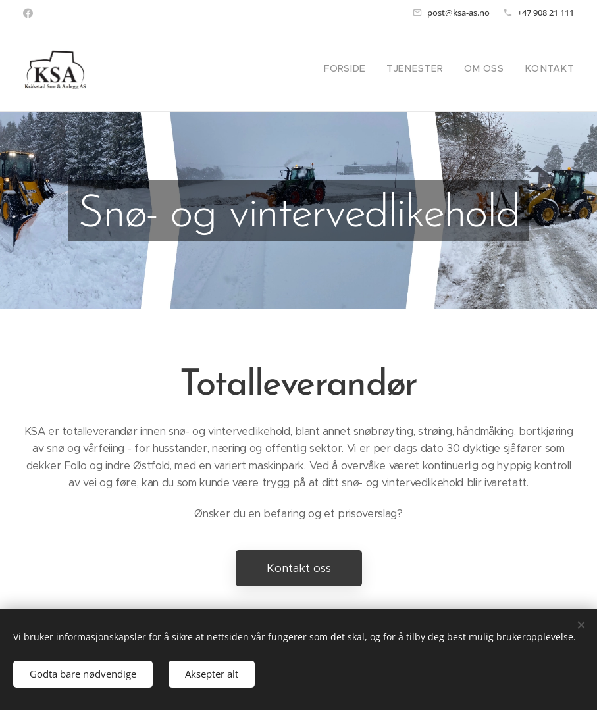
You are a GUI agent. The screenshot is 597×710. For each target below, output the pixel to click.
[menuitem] (364, 69)
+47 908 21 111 (545, 12)
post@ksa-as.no (458, 12)
